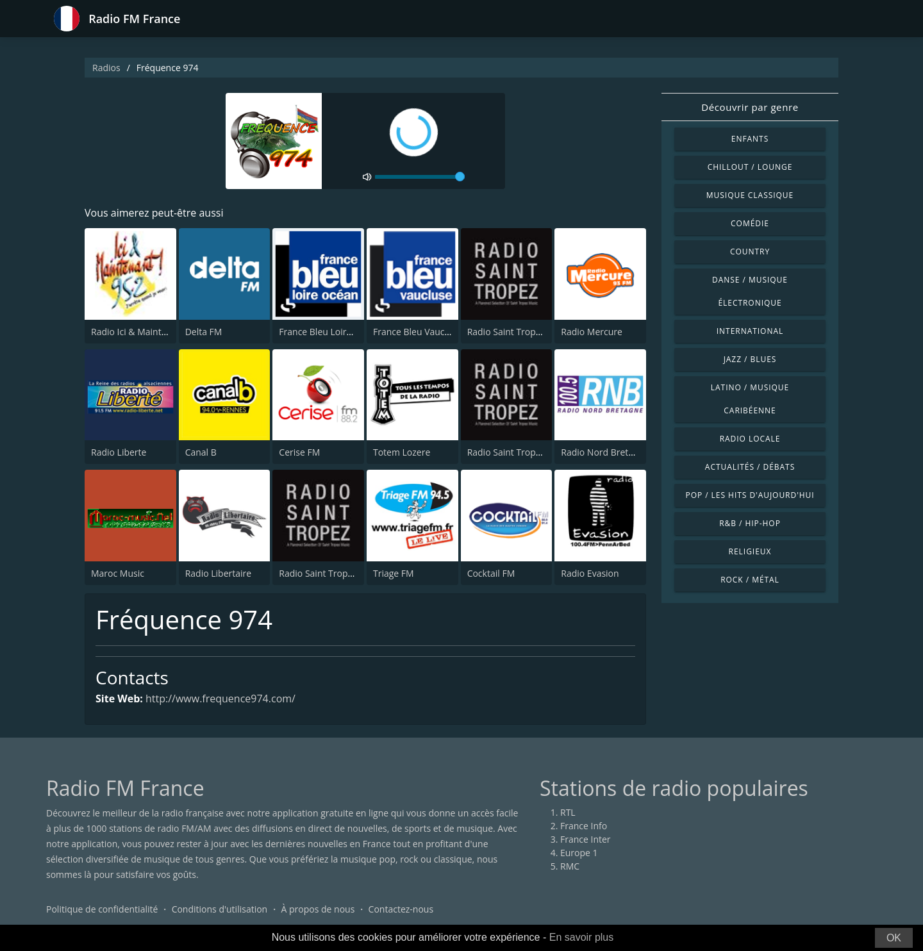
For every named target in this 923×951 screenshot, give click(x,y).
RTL (568, 812)
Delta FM (203, 332)
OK (893, 937)
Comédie (750, 223)
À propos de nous (317, 909)
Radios (106, 68)
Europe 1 (579, 853)
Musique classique (750, 195)
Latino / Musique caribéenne (750, 399)
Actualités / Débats (750, 466)
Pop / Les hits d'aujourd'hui (749, 495)
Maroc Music (117, 573)
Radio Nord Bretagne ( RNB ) (620, 452)
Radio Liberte (118, 452)
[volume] (420, 177)
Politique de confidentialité (102, 909)
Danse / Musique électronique (750, 291)
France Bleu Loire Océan (329, 332)
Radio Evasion (590, 573)
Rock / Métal (749, 579)
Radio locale (750, 438)
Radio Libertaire (218, 573)
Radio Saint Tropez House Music (534, 452)
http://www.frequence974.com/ (220, 698)
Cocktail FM (491, 573)
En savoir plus (581, 937)
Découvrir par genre (749, 107)
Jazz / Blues (750, 359)
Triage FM (393, 573)
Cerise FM (299, 452)
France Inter (585, 839)
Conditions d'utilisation (220, 909)
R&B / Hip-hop (750, 523)
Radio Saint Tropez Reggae (334, 573)
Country (750, 251)
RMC (569, 866)
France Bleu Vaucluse (417, 332)
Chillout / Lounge (750, 166)
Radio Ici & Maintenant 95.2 (148, 332)
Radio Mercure (591, 332)
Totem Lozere (401, 452)
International (750, 331)
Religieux (750, 551)
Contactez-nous (401, 909)
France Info (583, 826)
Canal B (201, 452)
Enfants (750, 138)
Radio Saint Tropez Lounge (523, 332)
